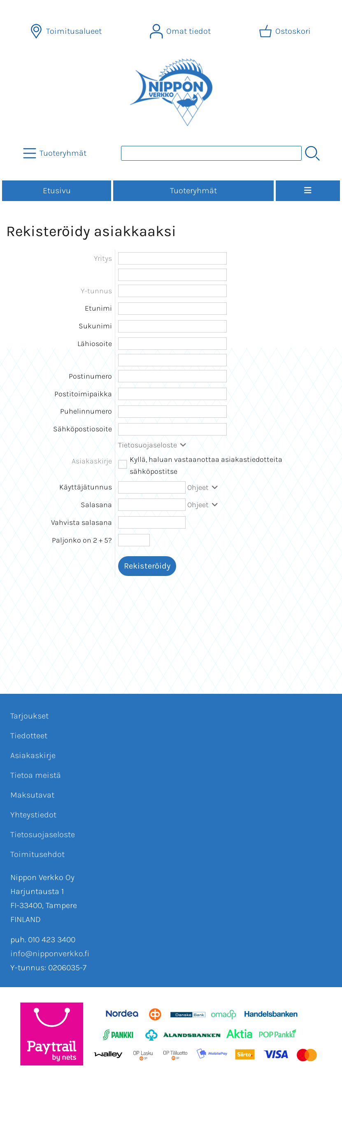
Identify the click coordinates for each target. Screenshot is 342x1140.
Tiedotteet (28, 735)
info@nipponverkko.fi (49, 953)
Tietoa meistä (35, 775)
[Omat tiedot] (181, 31)
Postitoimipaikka (83, 393)
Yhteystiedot (33, 814)
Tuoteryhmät (193, 190)
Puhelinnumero (86, 411)
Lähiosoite (94, 343)
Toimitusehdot (37, 854)
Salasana (96, 504)
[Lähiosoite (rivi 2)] (172, 360)
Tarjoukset (29, 716)
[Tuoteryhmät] (55, 153)
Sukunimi (95, 325)
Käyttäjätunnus (85, 487)
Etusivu (57, 190)
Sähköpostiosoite (82, 428)
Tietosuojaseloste (153, 444)
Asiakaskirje (33, 755)
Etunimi (98, 308)
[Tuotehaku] (211, 153)
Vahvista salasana (81, 522)
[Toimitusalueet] (66, 31)
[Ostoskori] (285, 31)
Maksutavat (32, 795)
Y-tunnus (96, 290)
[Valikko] (308, 190)
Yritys (103, 258)
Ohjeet (203, 487)
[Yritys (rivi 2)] (172, 275)
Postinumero (90, 376)
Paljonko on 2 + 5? (82, 540)
